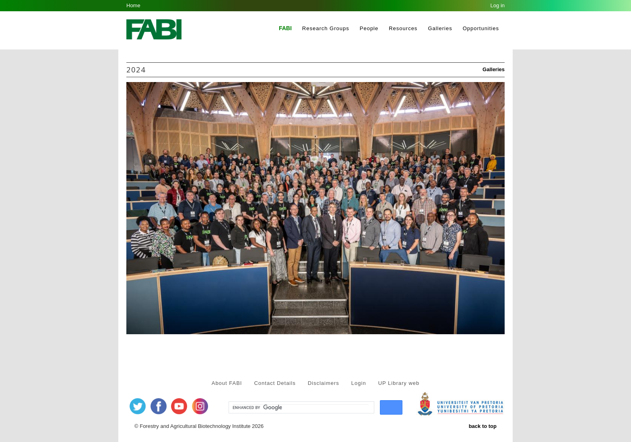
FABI (285, 28)
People (369, 28)
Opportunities (481, 28)
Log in (498, 5)
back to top (483, 426)
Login (358, 383)
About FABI (227, 383)
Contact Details (274, 383)
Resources (403, 28)
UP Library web (399, 383)
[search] (301, 407)
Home (133, 5)
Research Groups (325, 28)
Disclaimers (323, 383)
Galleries (440, 28)
